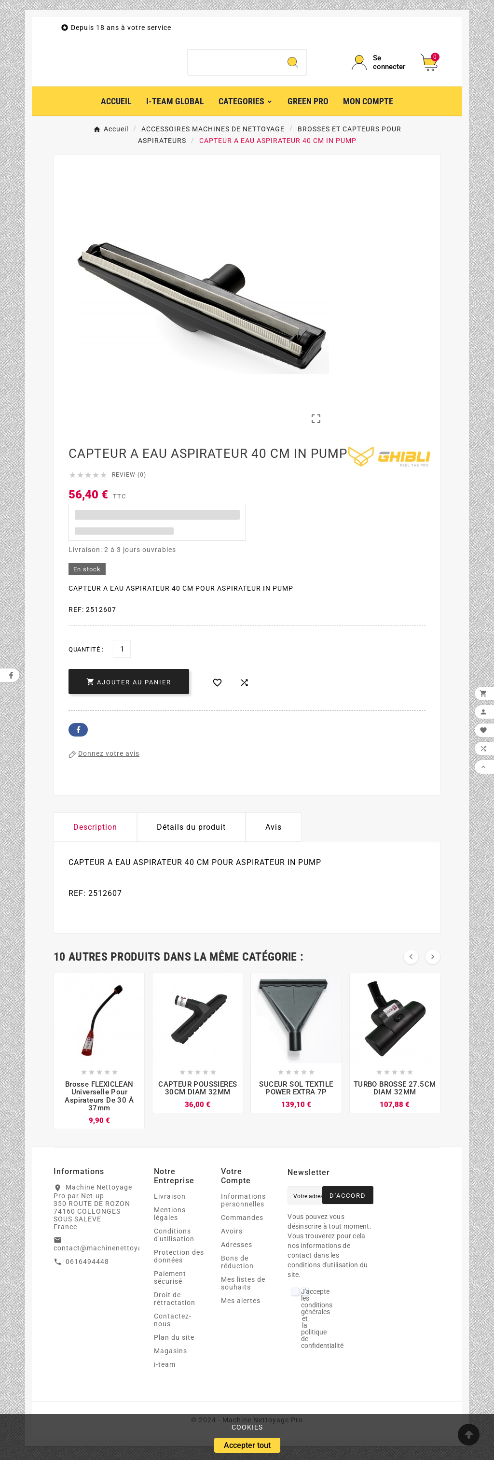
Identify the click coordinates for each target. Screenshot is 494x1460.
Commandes (242, 1222)
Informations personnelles (243, 1204)
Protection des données (179, 1260)
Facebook (78, 734)
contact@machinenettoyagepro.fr (112, 1252)
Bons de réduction (237, 1266)
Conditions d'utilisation (174, 1239)
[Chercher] (233, 64)
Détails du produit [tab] (191, 831)
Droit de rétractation (174, 1303)
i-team (165, 1369)
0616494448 (87, 1266)
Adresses (236, 1249)
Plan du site (174, 1342)
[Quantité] (122, 653)
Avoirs (232, 1235)
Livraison (170, 1201)
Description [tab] (95, 831)
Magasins (170, 1355)
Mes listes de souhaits (243, 1287)
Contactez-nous (173, 1324)
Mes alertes (241, 1305)
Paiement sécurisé (170, 1282)
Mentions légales (170, 1218)
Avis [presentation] (273, 831)
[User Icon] (380, 64)
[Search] (293, 64)
